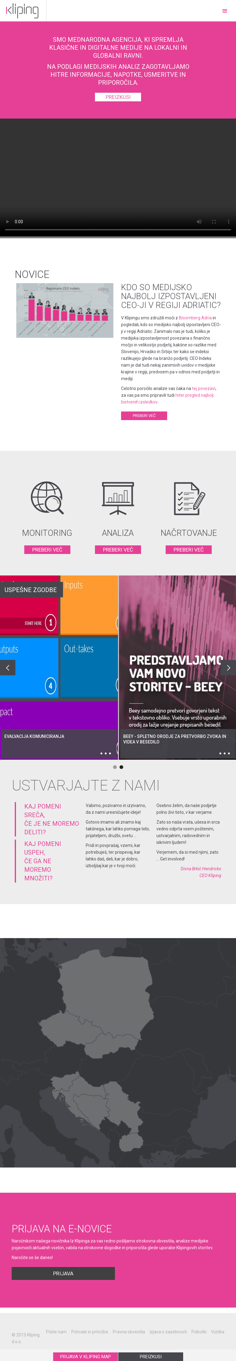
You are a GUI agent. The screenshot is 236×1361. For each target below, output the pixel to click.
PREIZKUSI (151, 1356)
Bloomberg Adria (195, 317)
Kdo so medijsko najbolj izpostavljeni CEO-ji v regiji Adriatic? (171, 296)
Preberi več (150, 416)
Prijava (63, 1273)
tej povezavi (203, 388)
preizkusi (118, 97)
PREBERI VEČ (47, 550)
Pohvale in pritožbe (89, 1331)
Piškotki (198, 1331)
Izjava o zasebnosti (168, 1331)
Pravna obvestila (129, 1331)
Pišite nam (56, 1331)
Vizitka (217, 1331)
